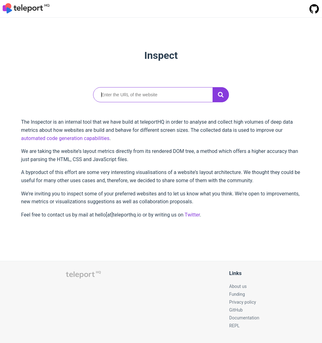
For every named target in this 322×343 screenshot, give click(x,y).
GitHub (236, 309)
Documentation (244, 317)
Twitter (192, 215)
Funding (237, 294)
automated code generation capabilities (65, 138)
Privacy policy (242, 302)
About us (238, 286)
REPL (234, 325)
